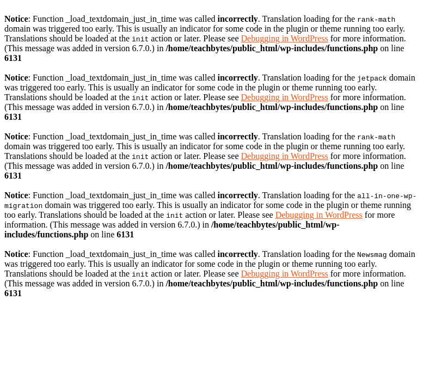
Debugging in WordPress (284, 38)
